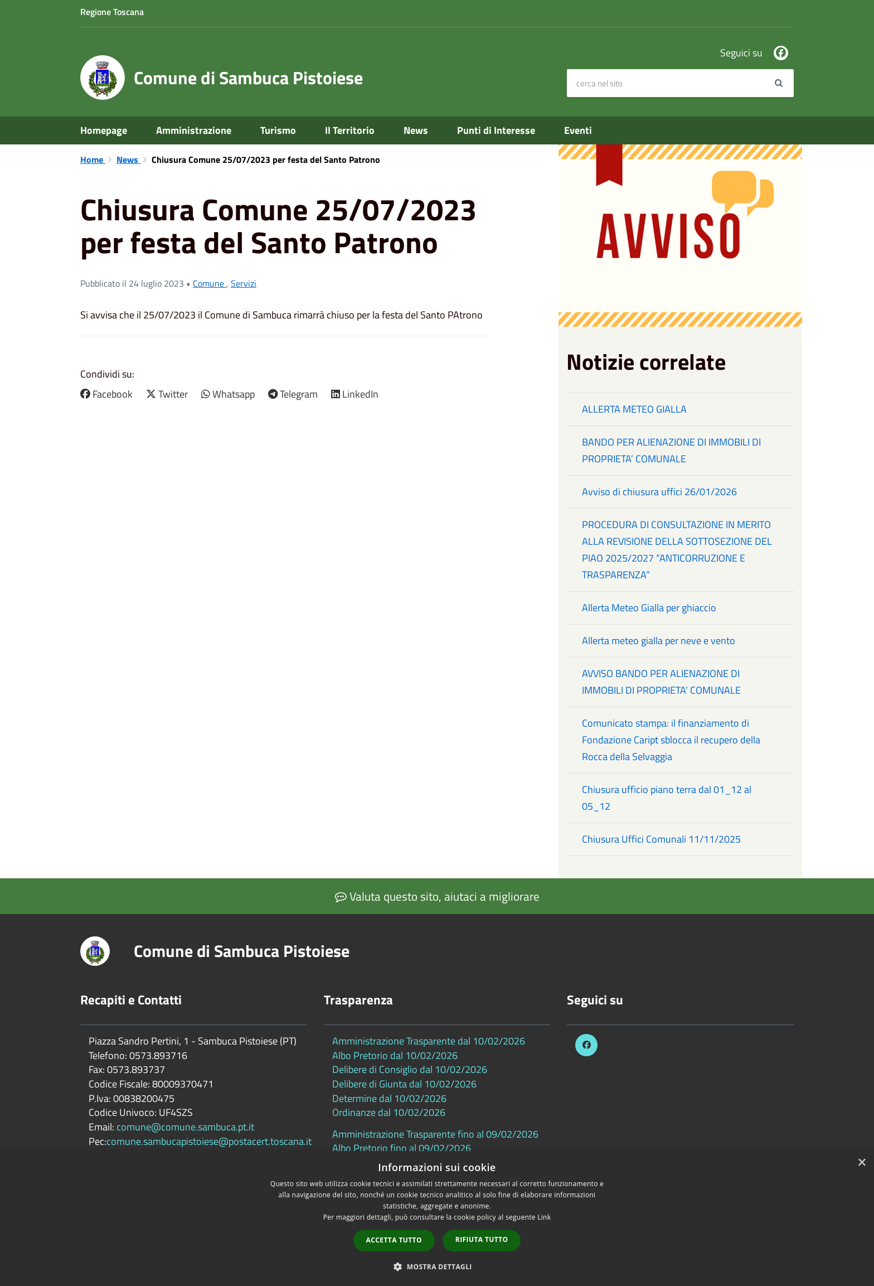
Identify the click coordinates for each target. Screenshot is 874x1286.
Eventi (578, 130)
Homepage (103, 130)
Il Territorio (350, 130)
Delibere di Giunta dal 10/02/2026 (404, 1083)
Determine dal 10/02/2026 (389, 1098)
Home (92, 159)
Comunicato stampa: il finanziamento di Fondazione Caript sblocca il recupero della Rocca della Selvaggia (671, 739)
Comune (209, 283)
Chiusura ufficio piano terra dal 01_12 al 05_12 (666, 798)
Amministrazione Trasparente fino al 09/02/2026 (435, 1134)
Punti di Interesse (496, 130)
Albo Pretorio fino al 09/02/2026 (401, 1148)
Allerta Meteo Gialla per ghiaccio (649, 607)
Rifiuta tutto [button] (481, 1239)
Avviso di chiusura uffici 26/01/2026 (659, 491)
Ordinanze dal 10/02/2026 (388, 1112)
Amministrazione (193, 130)
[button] (437, 1266)
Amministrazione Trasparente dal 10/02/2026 (428, 1040)
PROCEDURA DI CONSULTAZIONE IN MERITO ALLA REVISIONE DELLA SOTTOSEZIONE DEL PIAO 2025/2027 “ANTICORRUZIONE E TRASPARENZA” (677, 549)
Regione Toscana (112, 11)
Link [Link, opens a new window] (544, 1217)
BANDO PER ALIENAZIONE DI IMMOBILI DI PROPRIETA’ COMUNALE (671, 450)
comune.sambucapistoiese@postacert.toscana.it (209, 1141)
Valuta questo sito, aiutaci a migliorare (437, 896)
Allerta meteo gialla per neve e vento (658, 640)
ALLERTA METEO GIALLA (634, 409)
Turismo (278, 130)
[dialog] (437, 1218)
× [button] (861, 1163)
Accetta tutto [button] (394, 1240)
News (416, 130)
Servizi (243, 283)
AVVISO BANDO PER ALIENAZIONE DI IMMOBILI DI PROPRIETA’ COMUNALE (661, 682)
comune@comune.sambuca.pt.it (185, 1126)
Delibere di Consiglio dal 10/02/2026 (409, 1069)
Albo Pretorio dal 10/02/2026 (395, 1055)
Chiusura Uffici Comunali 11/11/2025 (661, 839)
